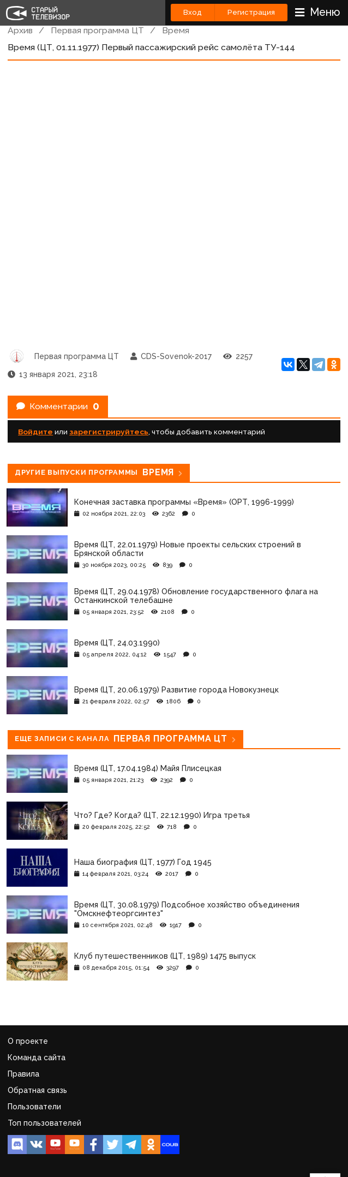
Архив (20, 30)
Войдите (35, 431)
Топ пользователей (44, 1123)
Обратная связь (37, 1090)
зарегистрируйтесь (108, 431)
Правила (23, 1074)
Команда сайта (36, 1057)
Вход (192, 12)
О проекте (28, 1041)
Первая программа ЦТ (97, 30)
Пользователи (34, 1106)
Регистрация (251, 12)
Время (175, 30)
